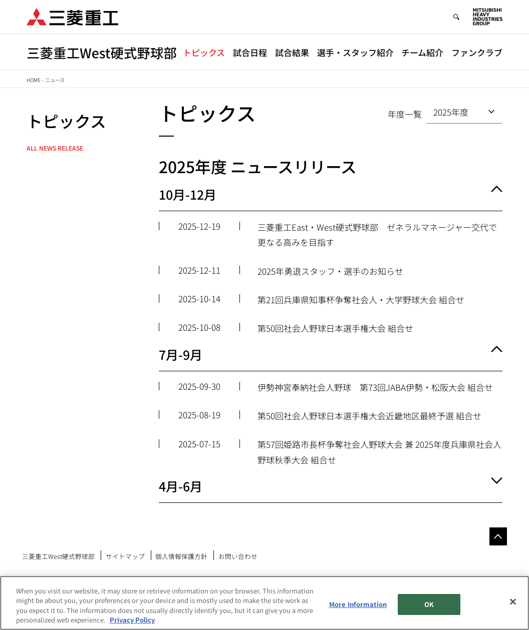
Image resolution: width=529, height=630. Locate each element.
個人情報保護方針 (181, 556)
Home (34, 80)
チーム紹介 (422, 52)
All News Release (55, 148)
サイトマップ (125, 556)
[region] (264, 603)
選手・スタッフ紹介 (355, 52)
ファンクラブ (476, 52)
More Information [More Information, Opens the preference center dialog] (358, 604)
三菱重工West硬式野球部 (58, 556)
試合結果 (292, 52)
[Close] (513, 601)
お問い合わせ (237, 556)
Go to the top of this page (498, 536)
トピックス (204, 52)
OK (429, 604)
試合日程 (250, 52)
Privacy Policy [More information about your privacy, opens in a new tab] (132, 619)
